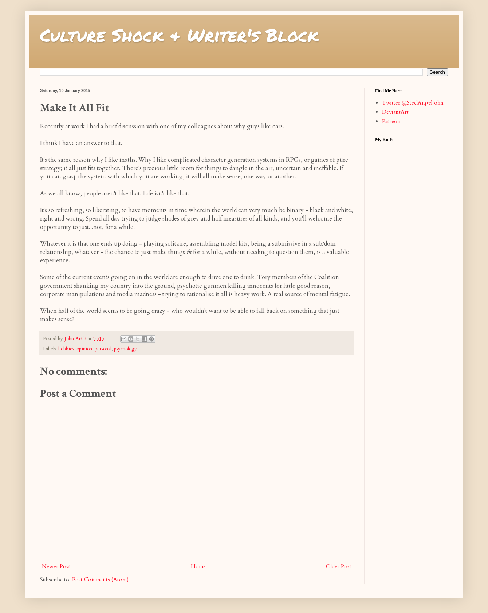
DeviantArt (395, 112)
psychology (125, 349)
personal (103, 349)
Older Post (338, 566)
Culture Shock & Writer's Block (179, 35)
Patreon (391, 121)
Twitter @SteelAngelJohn (413, 102)
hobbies (66, 349)
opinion (84, 349)
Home (198, 566)
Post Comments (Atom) (100, 579)
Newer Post (56, 566)
